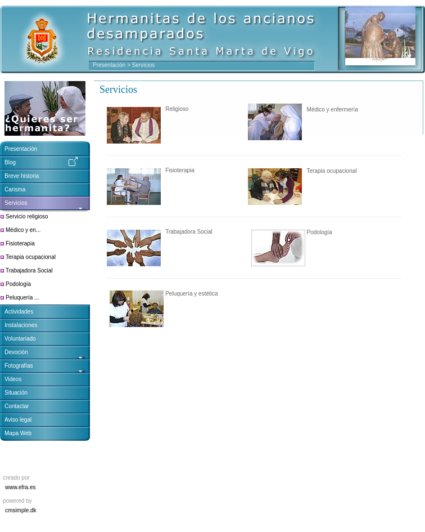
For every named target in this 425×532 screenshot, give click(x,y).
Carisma (14, 189)
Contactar (16, 406)
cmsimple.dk (21, 510)
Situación (16, 393)
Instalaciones (20, 325)
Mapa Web (17, 433)
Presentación (109, 65)
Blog (10, 162)
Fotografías (18, 366)
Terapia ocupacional (31, 257)
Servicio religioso (27, 216)
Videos (12, 379)
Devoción (16, 352)
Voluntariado (20, 339)
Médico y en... (23, 230)
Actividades (18, 312)
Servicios (16, 203)
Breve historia (21, 176)
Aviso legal (17, 420)
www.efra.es (20, 487)
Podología (18, 284)
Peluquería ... (22, 297)
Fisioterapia (20, 243)
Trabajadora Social (29, 270)
